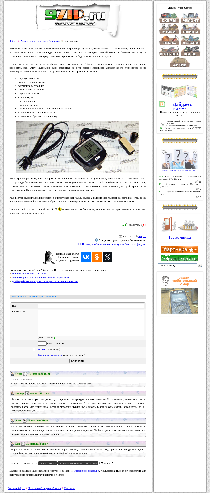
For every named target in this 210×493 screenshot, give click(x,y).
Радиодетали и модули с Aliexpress (40, 40)
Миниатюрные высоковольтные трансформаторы (40, 277)
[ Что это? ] (106, 467)
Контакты (69, 488)
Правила (42, 354)
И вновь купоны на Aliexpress (29, 273)
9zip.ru (13, 40)
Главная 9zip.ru (16, 488)
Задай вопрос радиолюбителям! (179, 169)
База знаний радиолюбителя (44, 488)
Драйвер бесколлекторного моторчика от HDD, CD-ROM (45, 281)
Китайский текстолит (86, 475)
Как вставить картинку (50, 360)
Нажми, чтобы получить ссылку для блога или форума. (114, 244)
